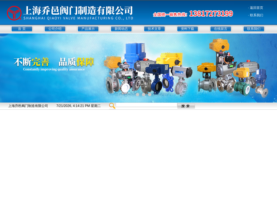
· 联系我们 (255, 15)
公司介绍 (55, 29)
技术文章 (154, 29)
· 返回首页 (255, 8)
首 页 (21, 29)
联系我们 (253, 29)
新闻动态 (121, 29)
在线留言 (220, 29)
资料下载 (187, 29)
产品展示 (88, 29)
